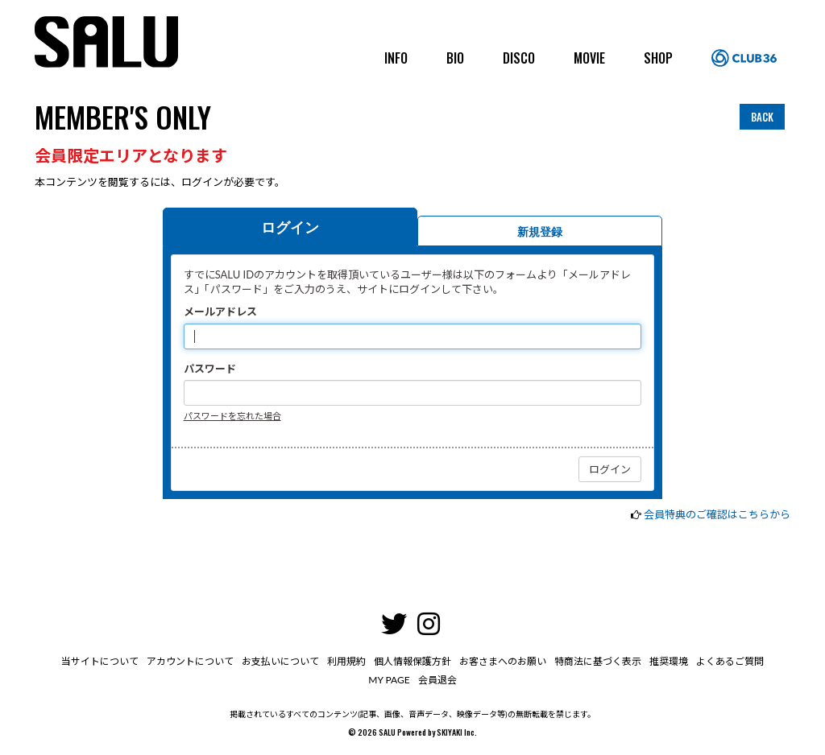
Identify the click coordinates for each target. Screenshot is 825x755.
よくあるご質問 (730, 661)
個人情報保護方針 (412, 661)
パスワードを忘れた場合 (232, 416)
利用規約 (346, 661)
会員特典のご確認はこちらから (717, 514)
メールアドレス (220, 311)
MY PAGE (388, 680)
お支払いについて (280, 661)
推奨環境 (668, 661)
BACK (762, 117)
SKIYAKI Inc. (457, 732)
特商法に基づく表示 (597, 661)
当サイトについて (100, 661)
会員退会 (437, 680)
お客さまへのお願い (502, 661)
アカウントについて (190, 661)
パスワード (210, 368)
